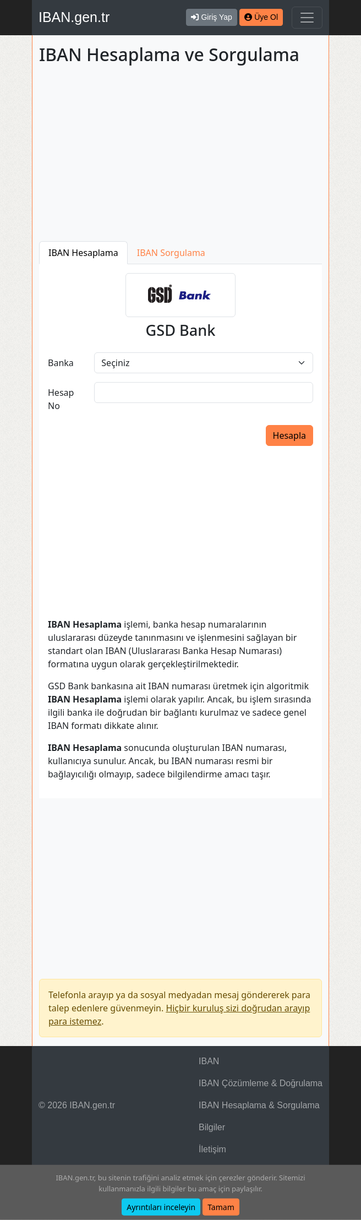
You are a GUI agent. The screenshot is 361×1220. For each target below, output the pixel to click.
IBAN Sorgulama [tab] (171, 253)
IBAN (209, 1061)
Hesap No (61, 399)
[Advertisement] (180, 155)
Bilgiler (212, 1127)
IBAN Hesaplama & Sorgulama (259, 1105)
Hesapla (289, 435)
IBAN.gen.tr (74, 17)
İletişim (212, 1149)
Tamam (220, 1207)
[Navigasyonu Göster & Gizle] (307, 18)
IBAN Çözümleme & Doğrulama (260, 1083)
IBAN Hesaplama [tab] (83, 253)
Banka (61, 363)
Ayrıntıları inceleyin (161, 1207)
